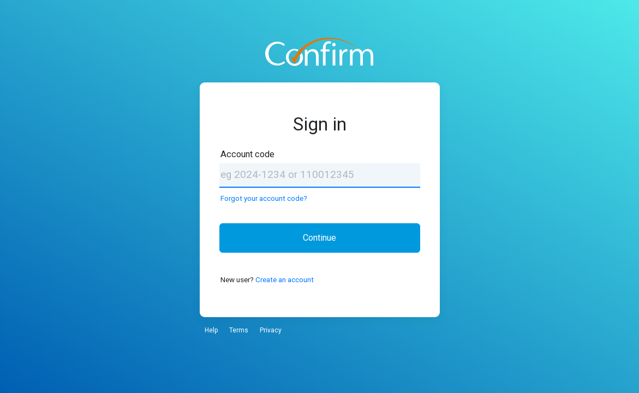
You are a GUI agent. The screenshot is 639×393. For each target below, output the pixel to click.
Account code (247, 154)
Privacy (271, 330)
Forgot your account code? (263, 198)
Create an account (284, 279)
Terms (238, 330)
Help (211, 330)
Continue (319, 238)
